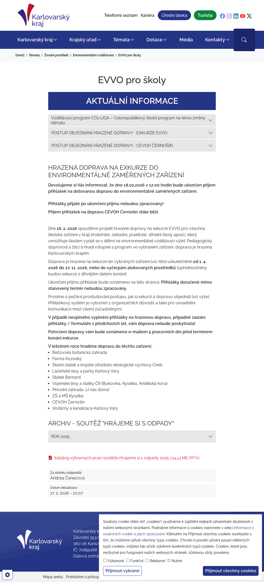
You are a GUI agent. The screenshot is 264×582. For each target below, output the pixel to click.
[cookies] (7, 575)
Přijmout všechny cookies (230, 570)
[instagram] (229, 16)
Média (186, 39)
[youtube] (242, 16)
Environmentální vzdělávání (93, 55)
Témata (121, 39)
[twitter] (249, 16)
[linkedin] (236, 16)
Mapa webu (53, 577)
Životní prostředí (56, 55)
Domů (19, 55)
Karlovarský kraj (35, 39)
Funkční (136, 561)
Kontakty (215, 39)
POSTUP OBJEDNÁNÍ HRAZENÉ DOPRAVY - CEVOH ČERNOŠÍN (112, 145)
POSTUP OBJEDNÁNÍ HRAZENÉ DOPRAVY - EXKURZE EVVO (109, 132)
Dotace (154, 39)
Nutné (177, 561)
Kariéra (147, 15)
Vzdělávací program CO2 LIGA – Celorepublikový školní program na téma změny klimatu (128, 120)
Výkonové (116, 561)
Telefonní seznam (121, 15)
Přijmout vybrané (122, 570)
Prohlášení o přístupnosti (87, 577)
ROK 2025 (60, 436)
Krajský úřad (82, 39)
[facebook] (222, 16)
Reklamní (157, 561)
